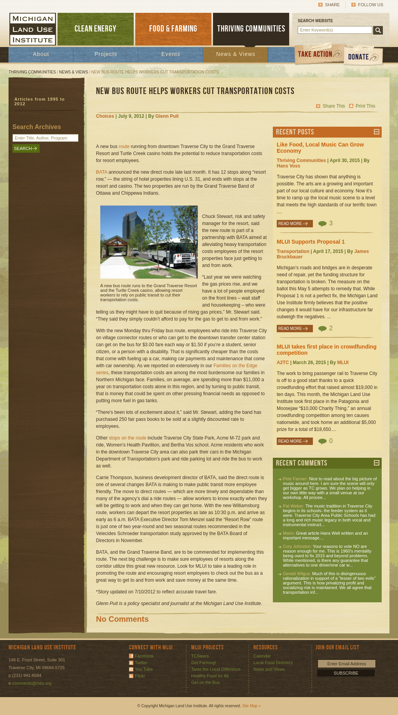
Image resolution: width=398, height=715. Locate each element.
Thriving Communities (32, 72)
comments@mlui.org (31, 683)
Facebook (144, 656)
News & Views (235, 54)
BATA (101, 172)
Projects (105, 54)
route (124, 146)
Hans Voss (288, 166)
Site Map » (251, 706)
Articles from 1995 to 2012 (39, 101)
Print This (365, 106)
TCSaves (200, 656)
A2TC (283, 362)
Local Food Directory (273, 662)
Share (332, 4)
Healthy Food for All (210, 675)
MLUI (342, 362)
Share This (334, 106)
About (41, 54)
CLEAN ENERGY (96, 29)
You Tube (144, 669)
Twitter (141, 662)
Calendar (262, 656)
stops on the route (127, 438)
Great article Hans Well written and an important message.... (325, 535)
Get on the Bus (205, 682)
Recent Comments (301, 463)
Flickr (140, 675)
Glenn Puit (167, 116)
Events (170, 54)
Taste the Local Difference (216, 669)
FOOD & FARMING (173, 29)
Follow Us (370, 4)
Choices (105, 116)
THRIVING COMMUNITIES (251, 29)
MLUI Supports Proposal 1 (311, 242)
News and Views (269, 669)
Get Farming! (203, 662)
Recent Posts (295, 132)
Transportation (293, 251)
